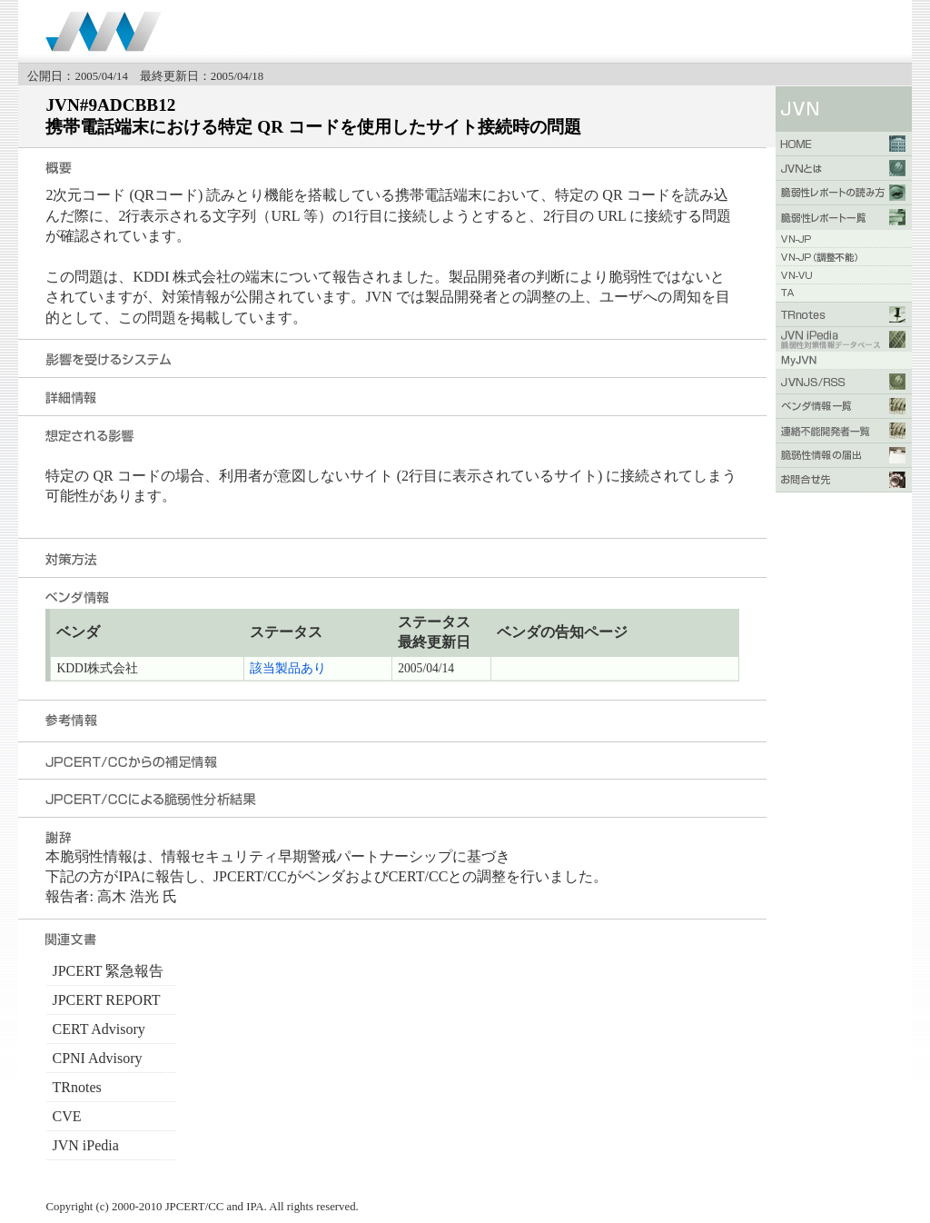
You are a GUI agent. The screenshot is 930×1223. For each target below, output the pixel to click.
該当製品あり (288, 668)
